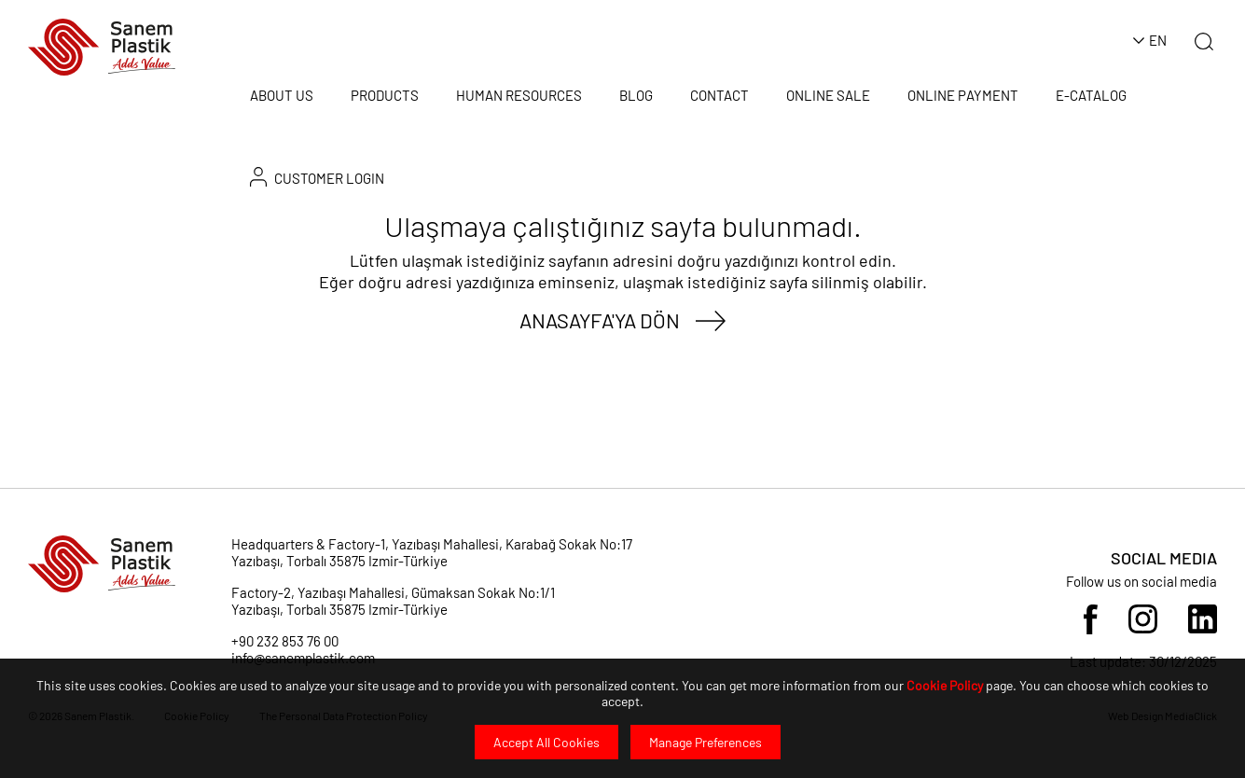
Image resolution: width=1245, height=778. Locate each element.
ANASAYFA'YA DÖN (599, 320)
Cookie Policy (944, 685)
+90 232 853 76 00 (285, 640)
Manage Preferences (705, 742)
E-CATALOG (1091, 95)
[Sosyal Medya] (1091, 617)
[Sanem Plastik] (101, 45)
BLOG (636, 95)
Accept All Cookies (546, 742)
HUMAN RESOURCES (519, 95)
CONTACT (719, 95)
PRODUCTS (385, 95)
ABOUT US (281, 95)
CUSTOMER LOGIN (317, 177)
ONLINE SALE (828, 95)
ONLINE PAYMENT (962, 95)
